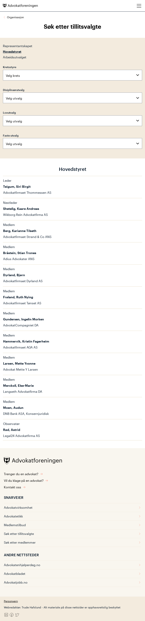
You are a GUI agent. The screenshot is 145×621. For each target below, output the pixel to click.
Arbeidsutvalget (14, 57)
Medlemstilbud (72, 525)
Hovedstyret (12, 51)
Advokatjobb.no (72, 582)
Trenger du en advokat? (23, 474)
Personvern (11, 601)
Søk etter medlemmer (72, 542)
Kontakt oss (15, 487)
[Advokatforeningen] (20, 6)
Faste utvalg (11, 135)
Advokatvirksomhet (72, 507)
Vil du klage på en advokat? (26, 480)
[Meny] (139, 6)
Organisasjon (15, 17)
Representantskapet (17, 46)
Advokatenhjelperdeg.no (72, 565)
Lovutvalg (9, 112)
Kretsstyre (9, 67)
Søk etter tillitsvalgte (72, 533)
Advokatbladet (72, 573)
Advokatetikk (72, 516)
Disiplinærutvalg (13, 90)
